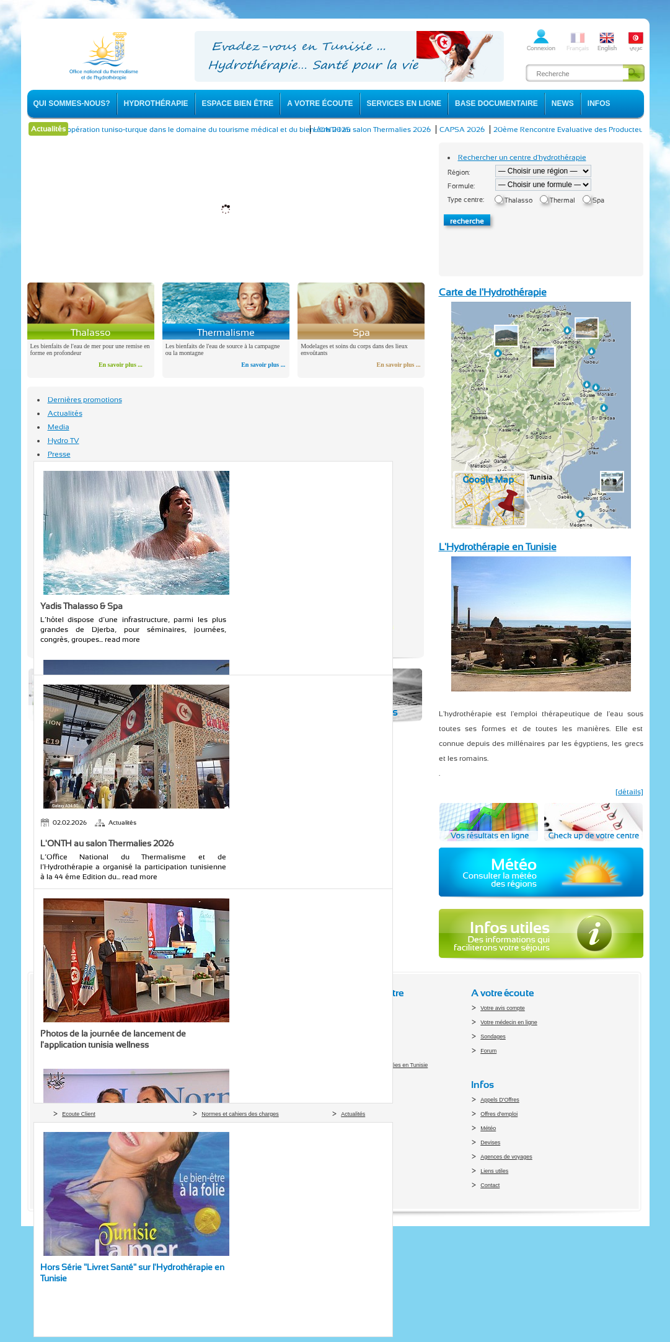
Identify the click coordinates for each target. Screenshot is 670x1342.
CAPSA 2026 (482, 129)
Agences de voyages (506, 1157)
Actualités (65, 413)
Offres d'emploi (499, 1114)
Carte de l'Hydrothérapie (493, 292)
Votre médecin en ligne (508, 1022)
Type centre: (465, 200)
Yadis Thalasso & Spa (81, 606)
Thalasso (518, 200)
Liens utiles (494, 1171)
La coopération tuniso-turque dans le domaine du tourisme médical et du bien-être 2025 (219, 129)
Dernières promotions (85, 399)
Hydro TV (63, 440)
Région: (458, 173)
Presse (59, 454)
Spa (598, 200)
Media (58, 427)
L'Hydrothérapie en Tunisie (498, 547)
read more (122, 639)
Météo (488, 1128)
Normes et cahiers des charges (240, 1114)
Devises (490, 1142)
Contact (490, 1185)
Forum (488, 1051)
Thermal (562, 200)
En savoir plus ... (121, 364)
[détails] (629, 791)
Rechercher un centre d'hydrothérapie (522, 157)
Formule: (461, 186)
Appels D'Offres (499, 1100)
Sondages (493, 1036)
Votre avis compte (502, 1008)
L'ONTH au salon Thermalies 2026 (392, 129)
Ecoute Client (78, 1114)
